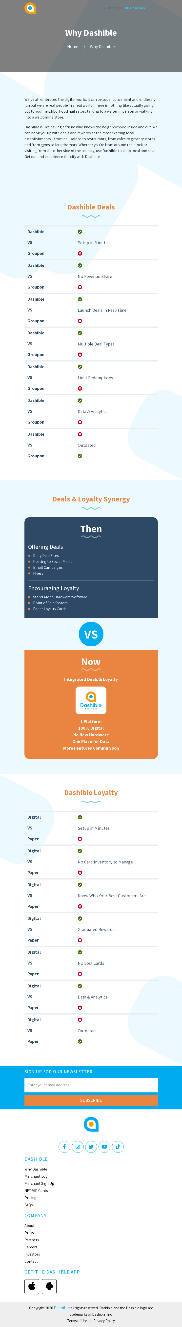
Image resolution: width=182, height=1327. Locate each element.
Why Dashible (102, 46)
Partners (31, 1239)
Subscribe (91, 1100)
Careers (30, 1247)
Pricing (30, 1197)
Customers (113, 8)
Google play (49, 1286)
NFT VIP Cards (36, 1190)
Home (72, 46)
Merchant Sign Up (39, 1183)
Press (29, 1232)
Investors (32, 1254)
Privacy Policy (104, 1320)
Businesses (135, 8)
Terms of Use (77, 1320)
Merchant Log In (38, 1176)
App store (31, 1286)
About (29, 1225)
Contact (31, 1261)
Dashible (62, 1307)
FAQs (28, 1204)
